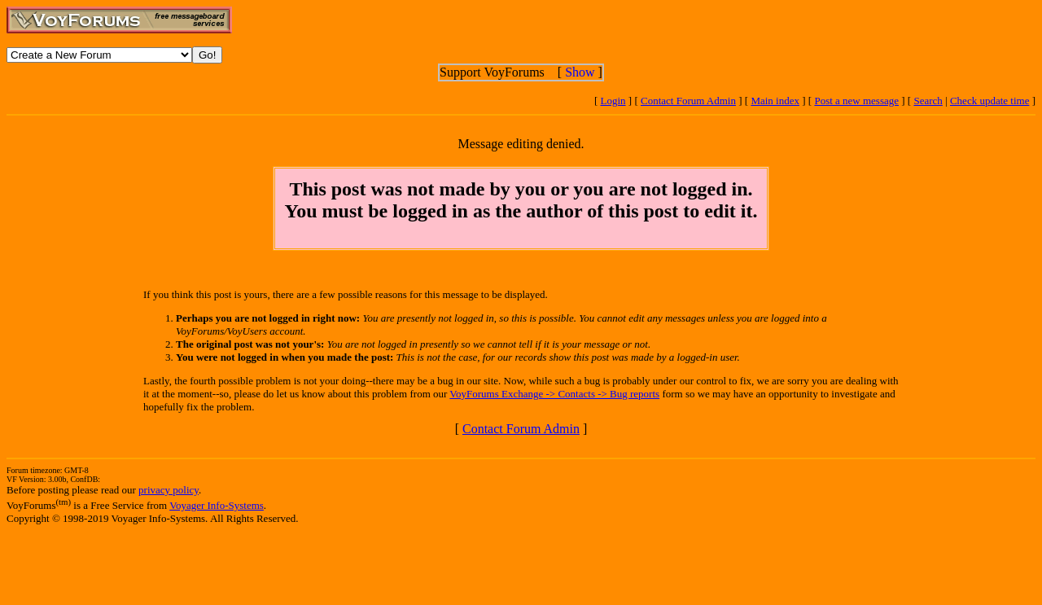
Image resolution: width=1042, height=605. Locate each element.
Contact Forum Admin (688, 100)
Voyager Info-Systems (216, 505)
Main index (775, 100)
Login (613, 100)
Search (927, 100)
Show (579, 72)
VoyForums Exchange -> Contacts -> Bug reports (554, 394)
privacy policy (168, 490)
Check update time (989, 100)
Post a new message (856, 100)
